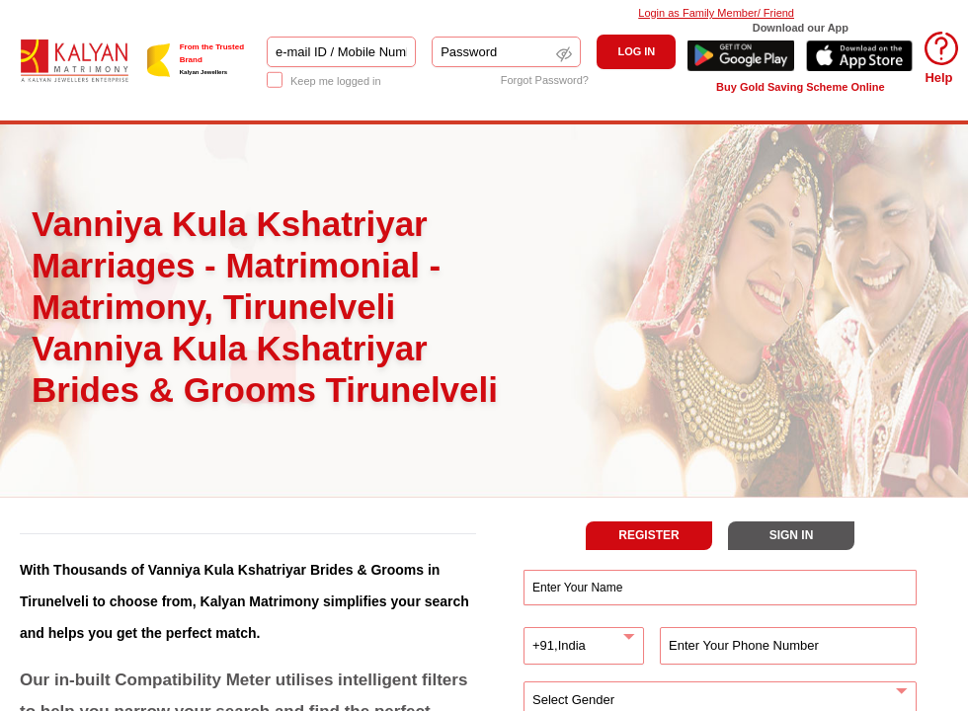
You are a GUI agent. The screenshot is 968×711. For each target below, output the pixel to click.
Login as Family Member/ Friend (716, 13)
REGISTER (648, 535)
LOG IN (636, 51)
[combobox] (584, 646)
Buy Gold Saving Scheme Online (800, 87)
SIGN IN (791, 535)
